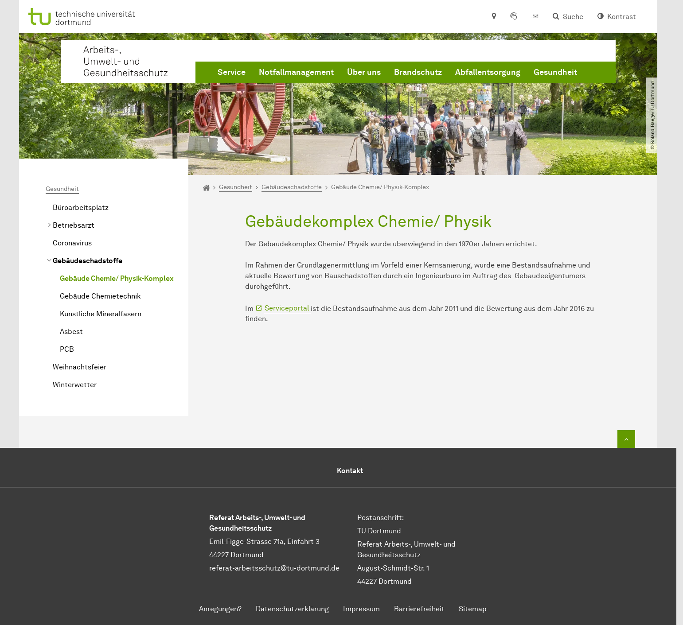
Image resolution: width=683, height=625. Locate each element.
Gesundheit (555, 72)
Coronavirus (72, 243)
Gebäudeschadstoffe (87, 260)
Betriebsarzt (73, 225)
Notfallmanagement (296, 72)
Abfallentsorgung (487, 72)
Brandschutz (418, 72)
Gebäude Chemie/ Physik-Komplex (117, 278)
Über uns (364, 72)
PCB (67, 349)
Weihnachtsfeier (79, 367)
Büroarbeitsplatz (81, 207)
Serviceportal (288, 308)
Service (232, 72)
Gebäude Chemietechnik (100, 296)
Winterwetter (75, 384)
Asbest (71, 331)
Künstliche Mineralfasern (100, 314)
